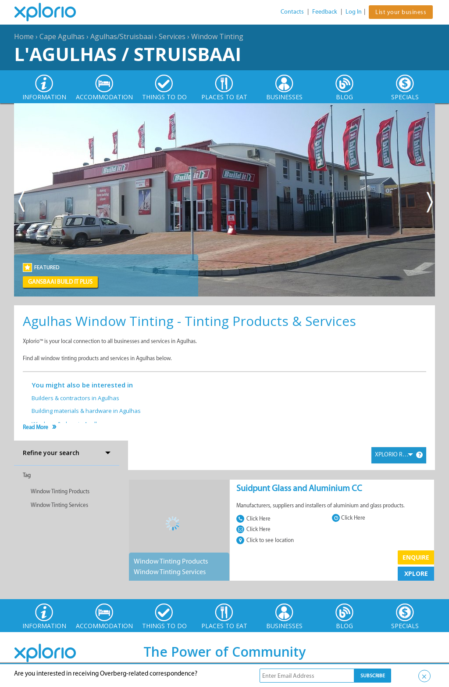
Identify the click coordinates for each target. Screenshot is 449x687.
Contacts (292, 11)
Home (24, 36)
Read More (35, 427)
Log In (354, 11)
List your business (400, 12)
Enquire (416, 557)
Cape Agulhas (62, 36)
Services (172, 36)
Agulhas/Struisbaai (121, 36)
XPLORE (416, 573)
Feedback (324, 11)
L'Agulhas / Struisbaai (127, 53)
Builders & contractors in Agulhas (75, 398)
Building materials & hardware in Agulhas (86, 411)
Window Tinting (217, 36)
